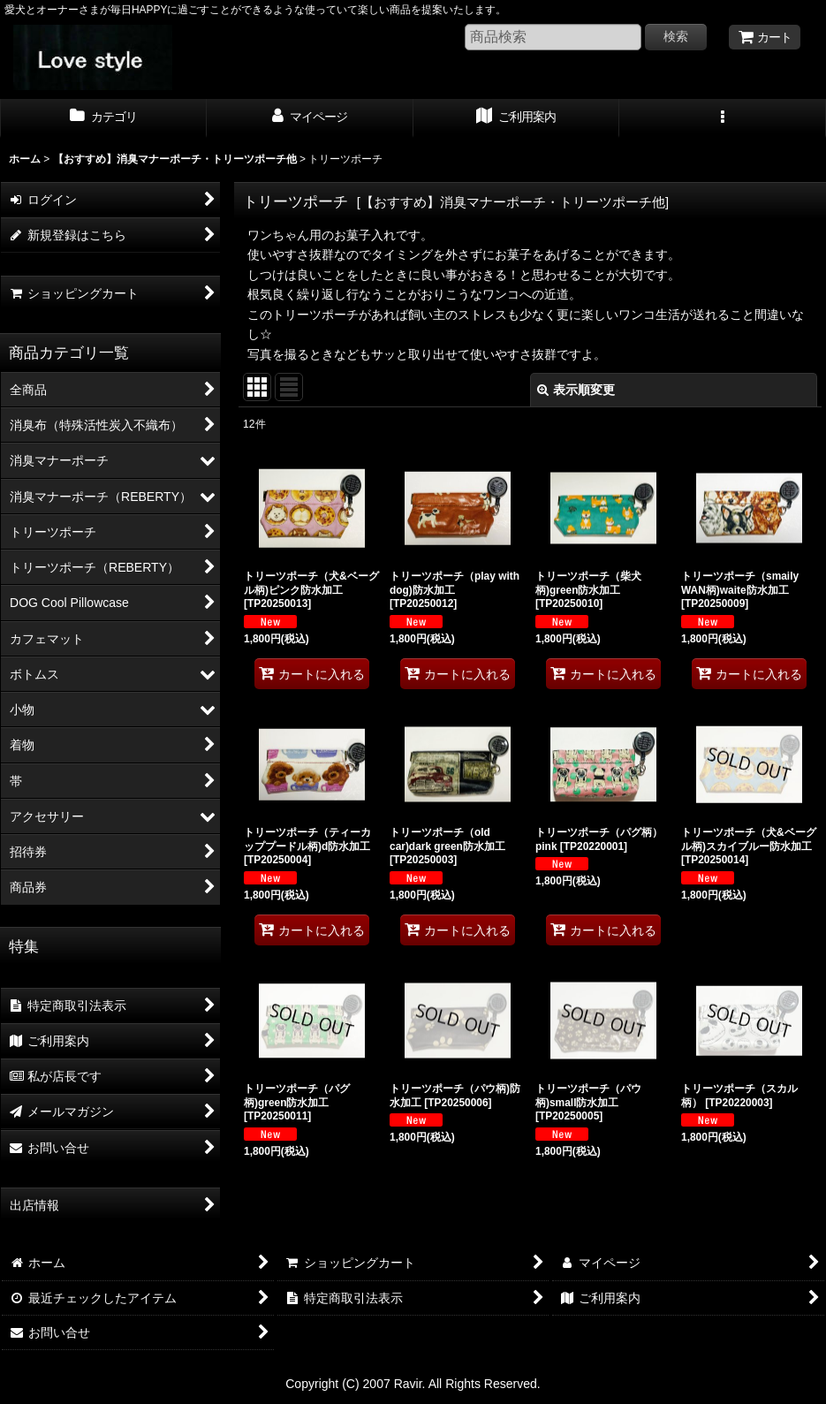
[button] (722, 118)
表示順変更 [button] (576, 390)
